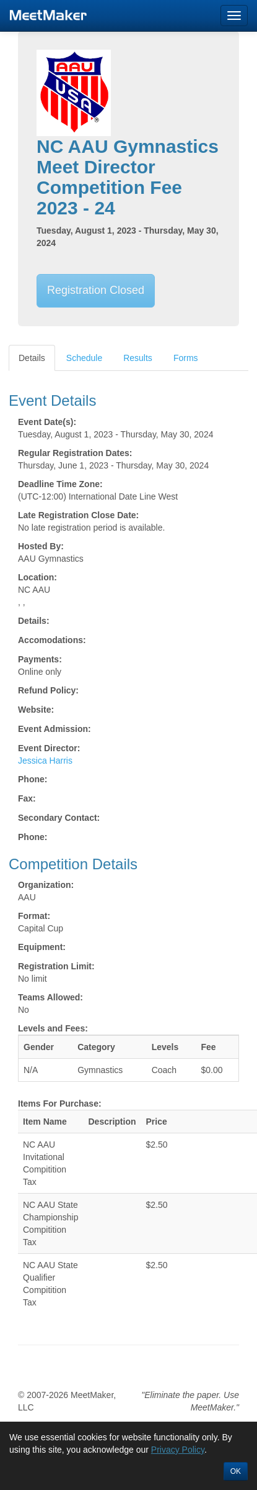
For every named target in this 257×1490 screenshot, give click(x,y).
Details (32, 358)
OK (235, 1471)
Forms (185, 358)
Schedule (84, 358)
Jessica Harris (45, 761)
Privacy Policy (177, 1450)
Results (137, 358)
